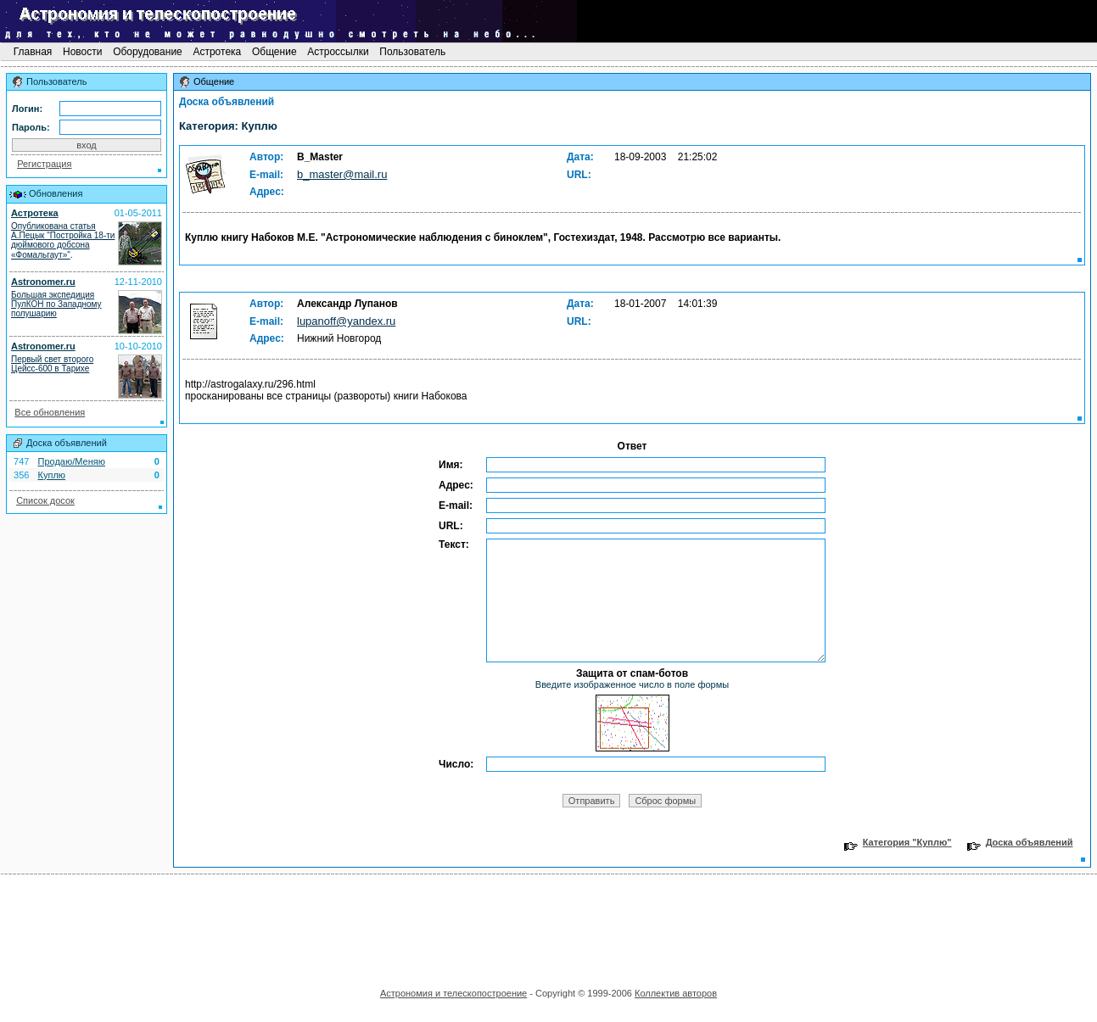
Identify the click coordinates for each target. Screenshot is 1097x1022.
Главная (32, 52)
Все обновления (49, 412)
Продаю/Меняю (71, 461)
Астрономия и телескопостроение (453, 993)
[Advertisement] (549, 925)
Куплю (52, 475)
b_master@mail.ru (342, 174)
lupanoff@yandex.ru (346, 321)
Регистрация (44, 164)
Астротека (216, 52)
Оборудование (147, 52)
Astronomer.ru (43, 281)
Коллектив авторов (676, 993)
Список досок (45, 500)
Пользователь (413, 52)
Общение (274, 52)
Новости (82, 52)
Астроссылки (338, 52)
